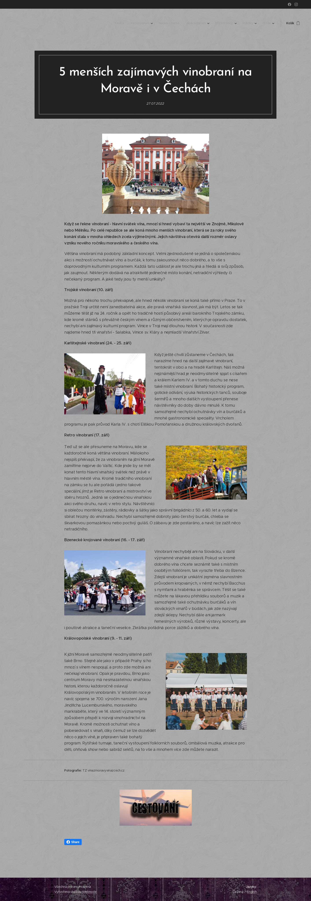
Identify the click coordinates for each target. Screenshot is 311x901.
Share (72, 842)
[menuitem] (117, 23)
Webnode (89, 892)
